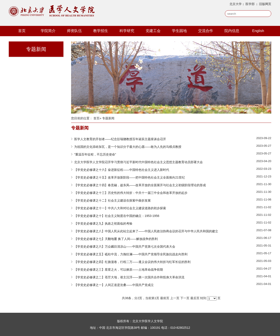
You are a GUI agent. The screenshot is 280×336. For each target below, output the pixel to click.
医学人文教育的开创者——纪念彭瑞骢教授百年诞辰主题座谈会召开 (120, 139)
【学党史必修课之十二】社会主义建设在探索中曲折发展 (112, 200)
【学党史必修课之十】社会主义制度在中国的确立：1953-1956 (116, 216)
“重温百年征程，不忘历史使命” (95, 154)
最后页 (195, 298)
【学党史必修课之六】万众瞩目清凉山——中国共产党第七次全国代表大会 (124, 246)
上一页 (174, 298)
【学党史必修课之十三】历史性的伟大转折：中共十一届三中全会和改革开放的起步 (130, 193)
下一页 (184, 298)
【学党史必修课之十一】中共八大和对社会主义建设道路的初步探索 (120, 208)
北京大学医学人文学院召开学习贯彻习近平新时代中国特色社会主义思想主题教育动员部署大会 (138, 162)
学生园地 (179, 31)
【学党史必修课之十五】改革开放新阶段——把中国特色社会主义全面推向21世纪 (129, 177)
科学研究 (126, 31)
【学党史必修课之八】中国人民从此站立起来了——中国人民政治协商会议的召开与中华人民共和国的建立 (146, 231)
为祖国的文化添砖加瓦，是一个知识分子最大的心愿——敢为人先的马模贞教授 (127, 146)
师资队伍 (74, 31)
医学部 (250, 4)
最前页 (164, 298)
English (258, 31)
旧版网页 (265, 4)
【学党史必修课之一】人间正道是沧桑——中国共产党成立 (114, 285)
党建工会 (153, 31)
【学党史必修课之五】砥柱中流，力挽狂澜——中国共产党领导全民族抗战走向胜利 (130, 254)
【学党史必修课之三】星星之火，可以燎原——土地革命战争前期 (118, 269)
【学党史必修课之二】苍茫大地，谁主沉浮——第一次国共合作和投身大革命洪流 (129, 277)
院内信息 (231, 31)
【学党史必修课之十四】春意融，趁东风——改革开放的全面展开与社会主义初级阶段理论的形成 (140, 185)
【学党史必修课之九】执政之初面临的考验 (103, 223)
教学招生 (100, 31)
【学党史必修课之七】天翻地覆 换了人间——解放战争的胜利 (116, 239)
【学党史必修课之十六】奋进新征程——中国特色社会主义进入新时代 (121, 170)
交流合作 (205, 31)
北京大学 (235, 4)
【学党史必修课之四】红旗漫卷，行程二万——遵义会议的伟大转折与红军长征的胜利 (132, 262)
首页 (22, 31)
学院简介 (48, 31)
